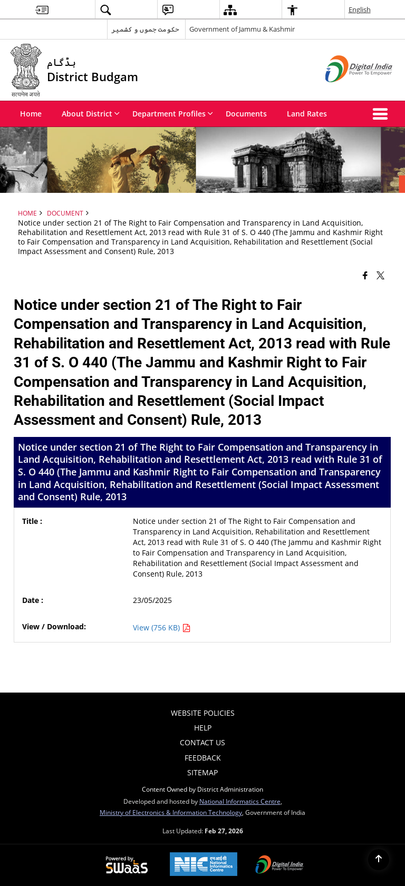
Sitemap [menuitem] (202, 772)
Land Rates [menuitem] (307, 114)
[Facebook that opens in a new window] (365, 275)
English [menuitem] (360, 9)
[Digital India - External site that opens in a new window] (345, 91)
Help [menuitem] (202, 728)
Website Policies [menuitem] (203, 713)
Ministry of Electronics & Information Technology (171, 812)
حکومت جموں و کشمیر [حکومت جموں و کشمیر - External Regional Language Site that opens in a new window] (145, 29)
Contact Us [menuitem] (202, 742)
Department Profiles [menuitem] (172, 114)
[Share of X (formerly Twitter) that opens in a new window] (380, 275)
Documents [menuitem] (246, 114)
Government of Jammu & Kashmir (242, 29)
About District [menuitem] (91, 114)
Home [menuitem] (31, 114)
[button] (382, 113)
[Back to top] (378, 859)
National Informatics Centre (240, 801)
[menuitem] (42, 10)
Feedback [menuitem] (203, 758)
